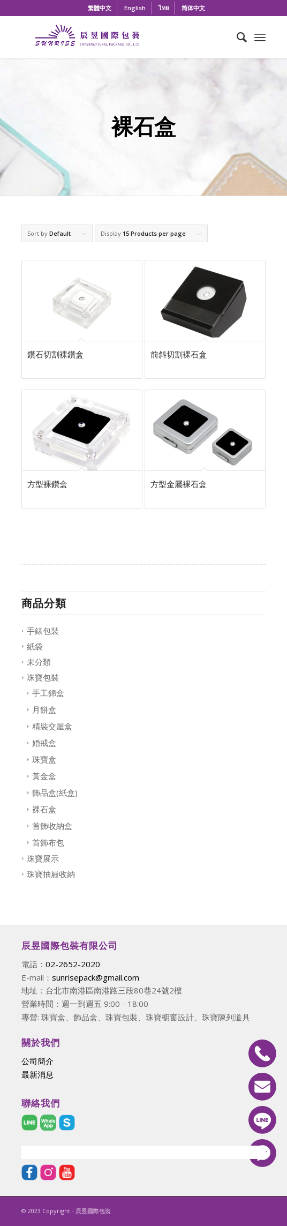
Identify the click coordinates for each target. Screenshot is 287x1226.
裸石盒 (44, 809)
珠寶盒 (44, 759)
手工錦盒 (48, 692)
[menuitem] (99, 8)
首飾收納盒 (52, 825)
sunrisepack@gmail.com (95, 977)
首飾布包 (48, 842)
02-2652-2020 (73, 964)
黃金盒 (44, 776)
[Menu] (260, 37)
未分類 (39, 661)
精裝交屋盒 (52, 726)
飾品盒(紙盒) (55, 792)
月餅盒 (44, 709)
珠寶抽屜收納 (51, 874)
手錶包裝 (43, 630)
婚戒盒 (44, 742)
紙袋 (35, 646)
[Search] (236, 37)
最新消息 (37, 1074)
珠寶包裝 (43, 677)
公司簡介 (37, 1061)
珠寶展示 (43, 858)
